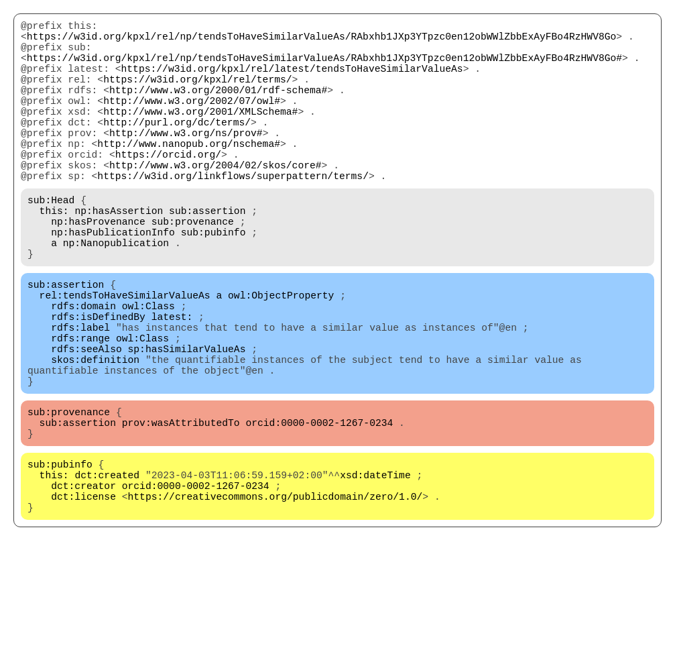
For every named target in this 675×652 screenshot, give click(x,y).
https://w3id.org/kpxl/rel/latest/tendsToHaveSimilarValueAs (292, 81)
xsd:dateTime (375, 571)
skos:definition (95, 436)
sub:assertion (207, 255)
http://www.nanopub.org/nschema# (188, 175)
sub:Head (50, 242)
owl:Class (148, 369)
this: (54, 255)
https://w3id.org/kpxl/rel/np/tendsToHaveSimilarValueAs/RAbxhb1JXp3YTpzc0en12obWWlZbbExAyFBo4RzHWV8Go (321, 41)
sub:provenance (192, 269)
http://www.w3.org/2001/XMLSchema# (200, 135)
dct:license (83, 597)
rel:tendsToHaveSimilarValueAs (125, 356)
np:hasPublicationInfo (113, 282)
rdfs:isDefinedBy (98, 383)
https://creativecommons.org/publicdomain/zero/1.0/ (275, 597)
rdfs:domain (83, 369)
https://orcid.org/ (168, 188)
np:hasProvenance (98, 269)
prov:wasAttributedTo (181, 510)
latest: (172, 383)
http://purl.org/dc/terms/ (177, 148)
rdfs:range (80, 410)
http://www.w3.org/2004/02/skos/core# (215, 202)
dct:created (106, 571)
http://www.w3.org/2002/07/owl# (191, 121)
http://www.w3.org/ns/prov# (186, 161)
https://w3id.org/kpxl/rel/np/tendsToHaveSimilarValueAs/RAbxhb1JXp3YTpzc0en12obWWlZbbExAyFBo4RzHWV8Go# (324, 67)
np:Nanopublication (116, 296)
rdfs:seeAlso (86, 423)
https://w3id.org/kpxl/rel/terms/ (197, 94)
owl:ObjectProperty (281, 356)
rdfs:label (80, 396)
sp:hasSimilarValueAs (187, 423)
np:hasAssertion (118, 255)
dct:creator (83, 584)
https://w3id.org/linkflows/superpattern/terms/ (233, 215)
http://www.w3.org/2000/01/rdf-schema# (218, 108)
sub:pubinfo (213, 282)
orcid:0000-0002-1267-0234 (319, 510)
